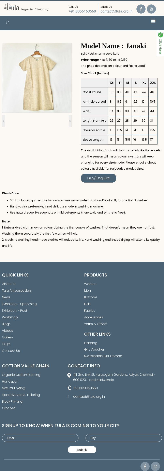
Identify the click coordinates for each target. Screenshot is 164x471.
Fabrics (89, 310)
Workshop (10, 317)
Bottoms (91, 297)
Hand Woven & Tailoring (21, 394)
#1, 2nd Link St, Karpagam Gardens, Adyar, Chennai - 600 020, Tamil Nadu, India (114, 377)
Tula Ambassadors (17, 290)
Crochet (8, 408)
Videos (7, 330)
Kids (87, 304)
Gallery (7, 337)
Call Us (73, 6)
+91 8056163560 (82, 11)
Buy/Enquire (98, 178)
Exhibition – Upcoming (19, 304)
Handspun (10, 381)
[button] (153, 21)
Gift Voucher (94, 349)
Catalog (90, 343)
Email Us (106, 6)
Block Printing (12, 401)
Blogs (6, 324)
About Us (9, 284)
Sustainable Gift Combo (103, 356)
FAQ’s (6, 344)
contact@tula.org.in (117, 11)
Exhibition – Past (14, 310)
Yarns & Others (95, 324)
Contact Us (11, 350)
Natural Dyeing (13, 388)
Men (87, 290)
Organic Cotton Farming (21, 374)
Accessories (93, 317)
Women (90, 284)
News (6, 297)
